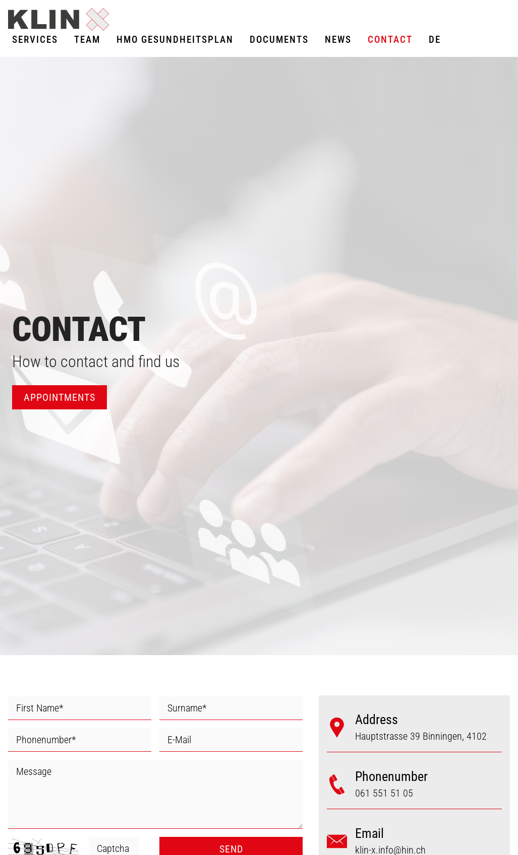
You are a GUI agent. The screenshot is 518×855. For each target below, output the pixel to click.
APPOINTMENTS (59, 397)
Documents (279, 39)
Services (35, 39)
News (338, 39)
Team (87, 39)
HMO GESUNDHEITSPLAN (175, 39)
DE (435, 39)
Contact (390, 39)
